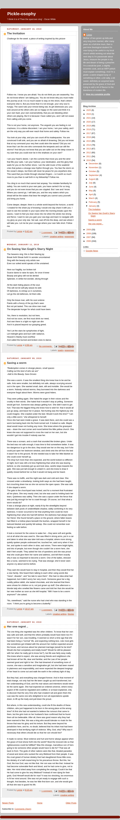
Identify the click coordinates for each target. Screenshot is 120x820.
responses (69, 236)
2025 (89, 110)
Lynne (89, 35)
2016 (89, 137)
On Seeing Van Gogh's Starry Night (30, 249)
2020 (89, 122)
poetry (60, 350)
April (91, 194)
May (91, 191)
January (93, 206)
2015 (89, 141)
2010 (89, 160)
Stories (71, 614)
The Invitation (16, 33)
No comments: (46, 346)
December (94, 163)
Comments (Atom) (23, 809)
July (91, 183)
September (94, 175)
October (93, 171)
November (94, 167)
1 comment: (47, 232)
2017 (89, 133)
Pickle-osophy (21, 13)
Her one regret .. (17, 626)
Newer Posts (8, 803)
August (92, 179)
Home (39, 803)
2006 (89, 241)
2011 (89, 156)
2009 (89, 230)
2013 (89, 149)
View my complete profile (98, 94)
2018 (89, 129)
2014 (89, 145)
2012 (89, 152)
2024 (89, 114)
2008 (89, 233)
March (92, 198)
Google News (92, 251)
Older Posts (71, 803)
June (91, 187)
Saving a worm (16, 362)
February (93, 202)
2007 (89, 237)
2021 (89, 118)
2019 (89, 126)
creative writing (56, 236)
